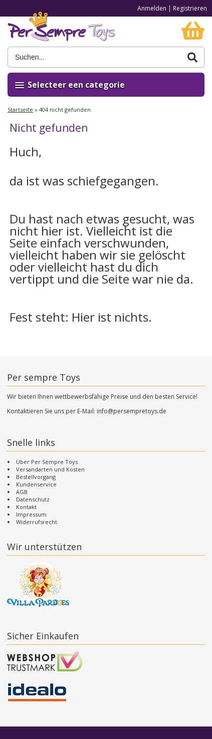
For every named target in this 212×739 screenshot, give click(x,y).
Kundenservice (36, 484)
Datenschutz (33, 499)
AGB (22, 492)
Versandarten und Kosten (50, 469)
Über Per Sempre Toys (47, 461)
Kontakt (26, 507)
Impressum (31, 514)
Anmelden (151, 8)
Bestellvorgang (36, 476)
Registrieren (190, 8)
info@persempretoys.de (131, 411)
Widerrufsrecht (36, 522)
